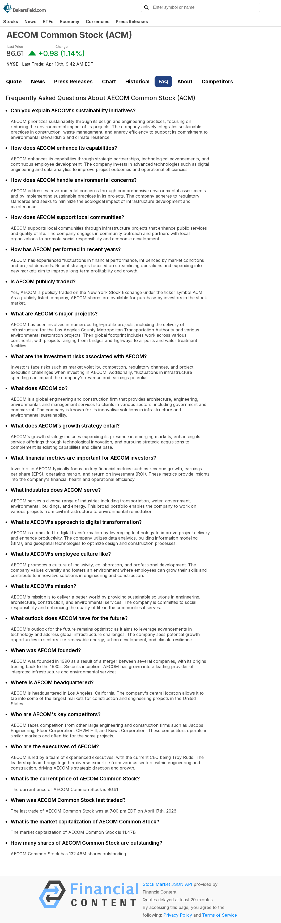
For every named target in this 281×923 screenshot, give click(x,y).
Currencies (97, 21)
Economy (69, 21)
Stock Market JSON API (167, 884)
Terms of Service (219, 915)
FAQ (163, 81)
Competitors (217, 81)
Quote (14, 81)
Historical (137, 81)
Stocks (10, 21)
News (30, 21)
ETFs (48, 21)
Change (62, 47)
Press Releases (132, 21)
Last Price (15, 47)
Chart (109, 81)
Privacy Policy (177, 915)
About (185, 81)
